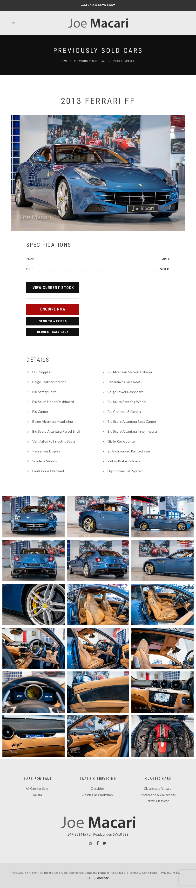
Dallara (37, 795)
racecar (102, 878)
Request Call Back (52, 332)
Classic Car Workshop (97, 795)
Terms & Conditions (143, 872)
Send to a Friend (53, 321)
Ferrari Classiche (157, 801)
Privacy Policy (170, 872)
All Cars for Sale (37, 788)
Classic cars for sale (157, 788)
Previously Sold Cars (98, 51)
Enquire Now (53, 309)
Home (64, 61)
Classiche (97, 788)
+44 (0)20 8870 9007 (98, 5)
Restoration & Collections (158, 795)
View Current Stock (53, 287)
